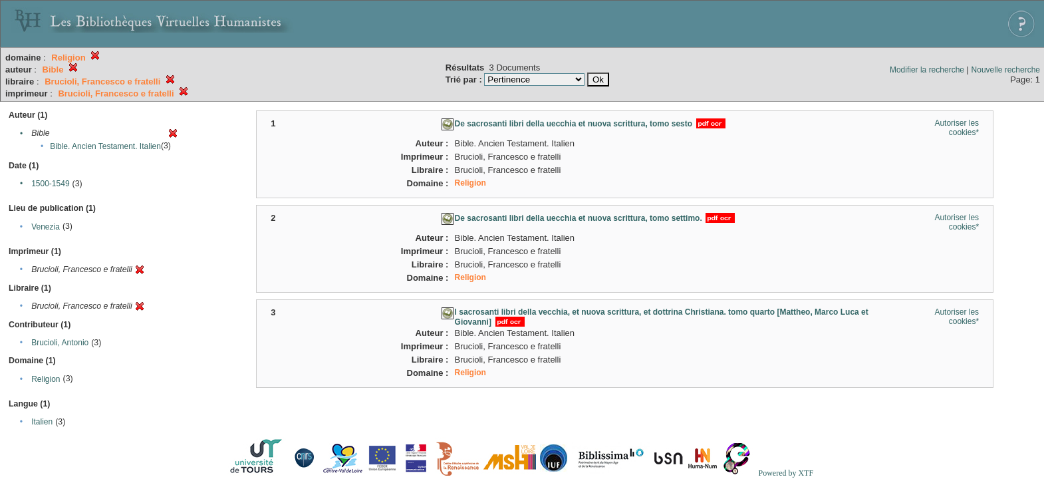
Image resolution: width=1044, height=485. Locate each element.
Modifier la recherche (927, 70)
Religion (45, 379)
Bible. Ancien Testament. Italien (105, 146)
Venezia (45, 227)
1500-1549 (50, 183)
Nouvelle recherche (1006, 70)
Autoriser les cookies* (956, 127)
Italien (42, 421)
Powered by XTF (785, 473)
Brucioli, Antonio (59, 342)
